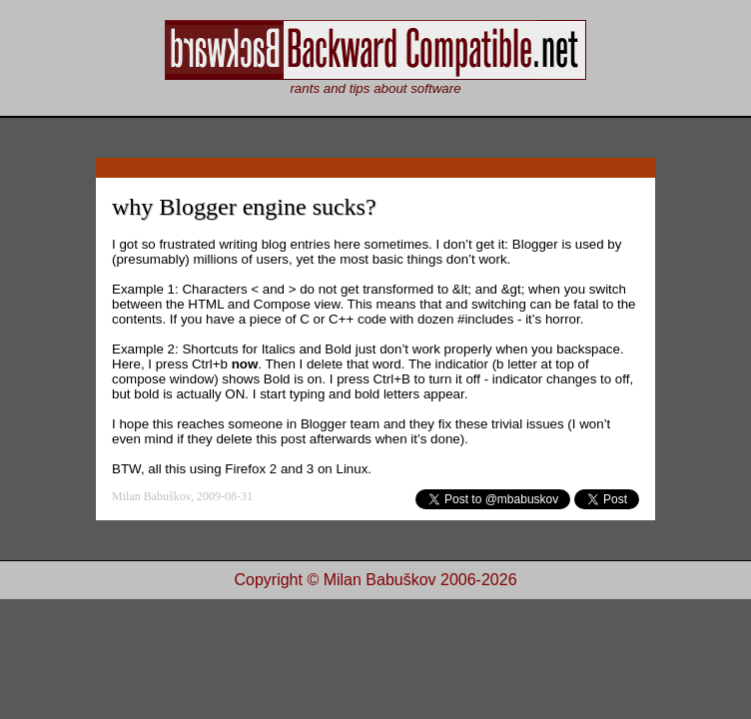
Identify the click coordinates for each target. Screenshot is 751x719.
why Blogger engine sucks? (244, 207)
